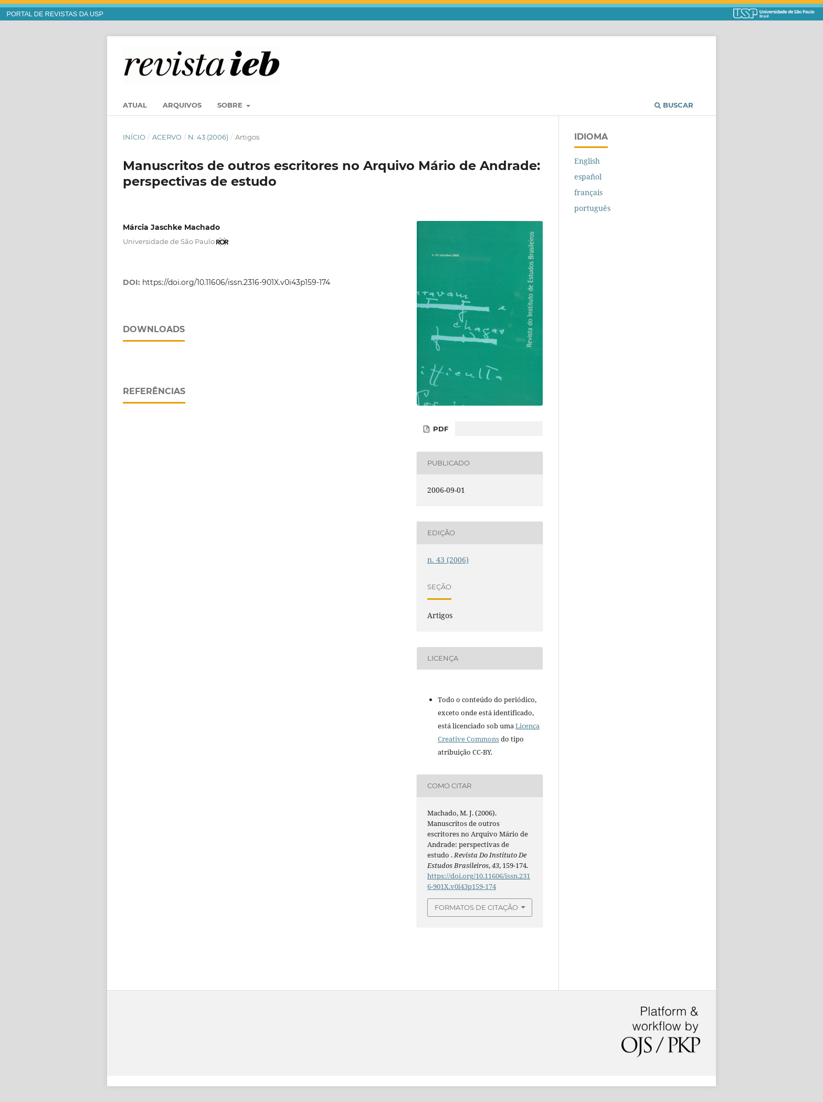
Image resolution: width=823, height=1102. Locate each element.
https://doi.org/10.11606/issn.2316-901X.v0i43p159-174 (236, 282)
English (587, 161)
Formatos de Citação (476, 907)
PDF (439, 429)
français (588, 192)
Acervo (167, 137)
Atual (135, 105)
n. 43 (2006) (208, 137)
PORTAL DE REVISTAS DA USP (55, 14)
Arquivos (182, 105)
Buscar (674, 105)
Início (134, 137)
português (592, 208)
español (588, 177)
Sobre (231, 105)
